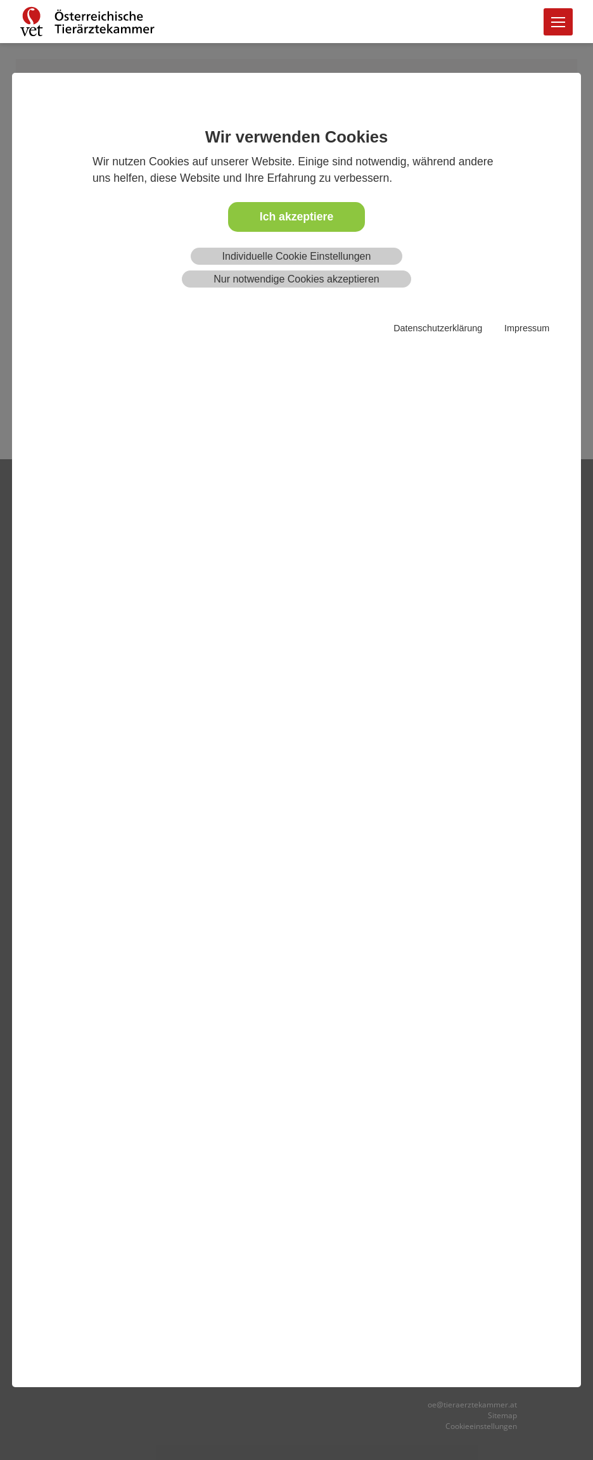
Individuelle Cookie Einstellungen (296, 256)
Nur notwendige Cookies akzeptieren (296, 279)
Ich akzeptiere (296, 216)
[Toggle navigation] (558, 21)
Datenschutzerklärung (437, 328)
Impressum (526, 328)
